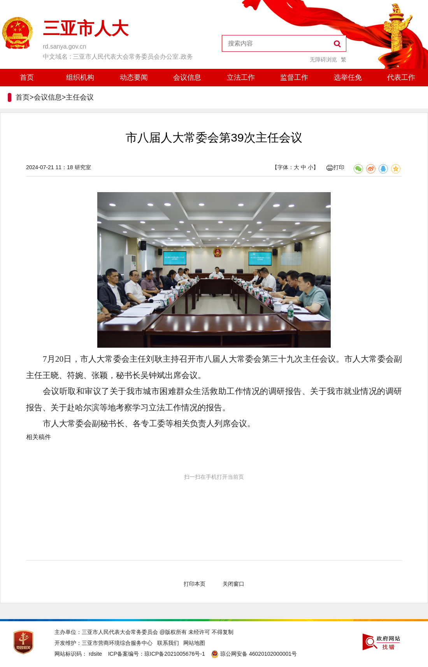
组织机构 (80, 77)
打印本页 (194, 584)
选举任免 (348, 77)
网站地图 (194, 643)
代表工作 (401, 77)
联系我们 (168, 643)
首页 (27, 77)
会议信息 (187, 77)
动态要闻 (134, 77)
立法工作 (241, 77)
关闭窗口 (233, 584)
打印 (335, 167)
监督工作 (294, 77)
